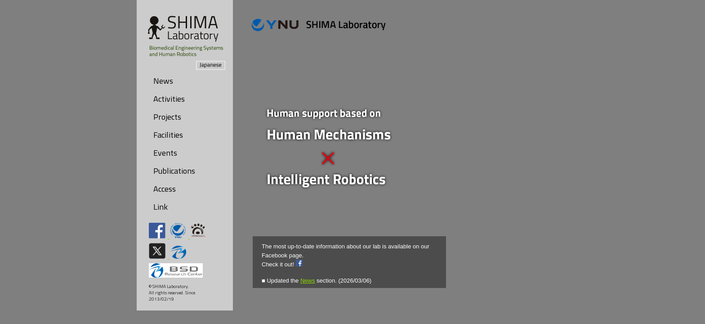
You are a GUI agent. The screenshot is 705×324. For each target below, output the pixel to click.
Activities (169, 99)
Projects (167, 117)
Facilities (168, 135)
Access (164, 189)
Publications (174, 171)
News (163, 81)
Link (160, 207)
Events (165, 153)
